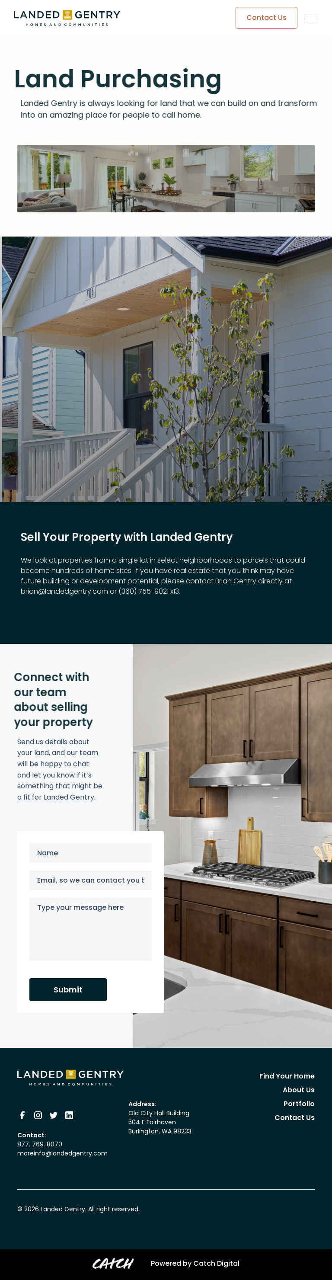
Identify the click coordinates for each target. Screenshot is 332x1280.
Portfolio (299, 1104)
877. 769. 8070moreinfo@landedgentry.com (62, 1149)
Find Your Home (287, 1076)
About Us (299, 1090)
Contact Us (295, 1118)
